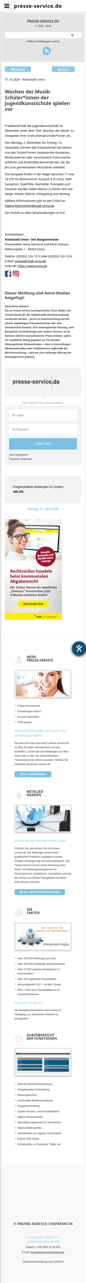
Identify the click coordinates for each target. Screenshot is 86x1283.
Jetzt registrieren (18, 454)
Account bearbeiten (28, 716)
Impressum (61, 1224)
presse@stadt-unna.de (30, 261)
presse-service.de (43, 21)
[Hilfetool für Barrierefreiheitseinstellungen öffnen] (79, 648)
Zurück (18, 69)
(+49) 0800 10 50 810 (48, 1247)
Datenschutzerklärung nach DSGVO (43, 1261)
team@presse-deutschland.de (47, 1252)
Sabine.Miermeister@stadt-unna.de (29, 206)
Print (63, 69)
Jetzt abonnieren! (33, 774)
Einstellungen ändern (29, 711)
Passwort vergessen (20, 459)
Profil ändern (25, 722)
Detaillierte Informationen (40, 892)
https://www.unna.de (32, 266)
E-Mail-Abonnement (29, 705)
